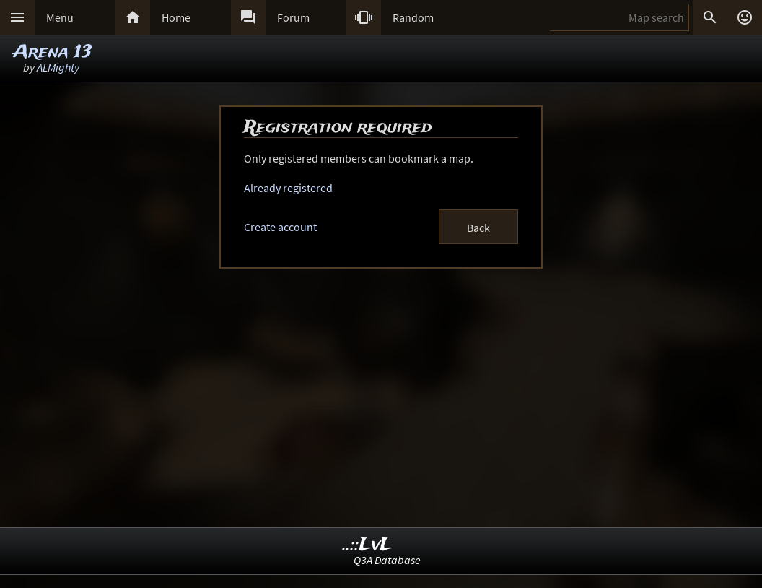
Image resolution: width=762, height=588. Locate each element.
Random (413, 17)
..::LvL (367, 545)
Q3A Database (387, 560)
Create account (280, 227)
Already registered (288, 188)
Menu (60, 17)
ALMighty (58, 67)
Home (176, 17)
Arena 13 (52, 52)
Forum (293, 17)
